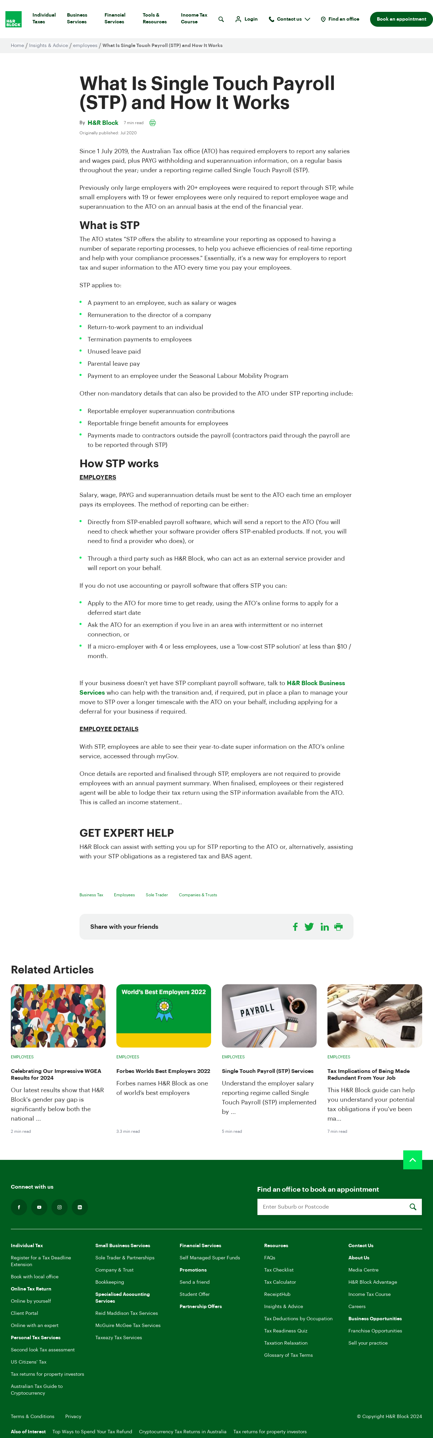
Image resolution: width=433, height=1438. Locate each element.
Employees (124, 895)
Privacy (73, 1416)
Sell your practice (368, 1343)
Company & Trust (114, 1270)
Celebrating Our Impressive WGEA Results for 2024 (56, 1075)
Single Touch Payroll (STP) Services (268, 1071)
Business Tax (91, 895)
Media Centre (363, 1270)
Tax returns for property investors (47, 1374)
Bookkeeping (109, 1282)
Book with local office (35, 1277)
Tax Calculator (280, 1282)
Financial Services (121, 20)
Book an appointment (401, 19)
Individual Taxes (47, 20)
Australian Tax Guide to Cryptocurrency (37, 1390)
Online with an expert (35, 1325)
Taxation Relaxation (285, 1343)
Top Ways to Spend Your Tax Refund (92, 1432)
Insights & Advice (48, 45)
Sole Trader (157, 895)
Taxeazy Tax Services (118, 1337)
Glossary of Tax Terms (288, 1355)
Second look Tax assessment (43, 1350)
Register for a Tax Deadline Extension (41, 1261)
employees (85, 45)
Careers (357, 1306)
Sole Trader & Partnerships (125, 1258)
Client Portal (24, 1313)
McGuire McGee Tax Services (128, 1325)
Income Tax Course (198, 20)
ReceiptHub (277, 1294)
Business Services (83, 20)
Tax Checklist (279, 1270)
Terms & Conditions (32, 1416)
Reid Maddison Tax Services (126, 1313)
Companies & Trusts (198, 895)
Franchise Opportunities (375, 1331)
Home (17, 45)
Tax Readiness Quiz (285, 1331)
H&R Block (103, 123)
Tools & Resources (159, 20)
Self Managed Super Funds (210, 1258)
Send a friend (195, 1282)
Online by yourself (31, 1301)
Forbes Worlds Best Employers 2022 (163, 1071)
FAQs (269, 1258)
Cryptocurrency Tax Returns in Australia (183, 1432)
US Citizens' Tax (28, 1362)
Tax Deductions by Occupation (298, 1319)
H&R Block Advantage (372, 1282)
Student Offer (195, 1294)
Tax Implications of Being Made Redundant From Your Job (368, 1075)
